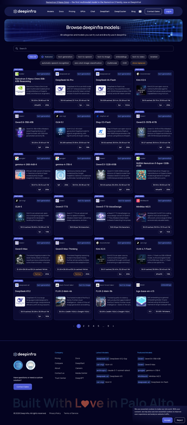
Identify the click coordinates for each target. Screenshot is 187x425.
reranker (154, 56)
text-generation (65, 56)
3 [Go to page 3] (88, 326)
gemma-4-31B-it (148, 370)
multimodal (112, 63)
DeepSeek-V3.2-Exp (111, 359)
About (57, 368)
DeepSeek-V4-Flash (152, 382)
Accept (167, 420)
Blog (133, 11)
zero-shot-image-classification (88, 63)
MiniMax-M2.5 (149, 376)
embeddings (121, 56)
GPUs (82, 11)
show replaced (138, 63)
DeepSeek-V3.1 (109, 376)
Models (50, 11)
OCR (125, 63)
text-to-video (138, 56)
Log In (168, 11)
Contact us (59, 373)
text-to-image (104, 56)
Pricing (72, 11)
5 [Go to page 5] (98, 326)
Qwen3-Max (146, 364)
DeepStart (104, 11)
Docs (61, 11)
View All (32, 56)
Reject (180, 420)
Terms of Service (71, 413)
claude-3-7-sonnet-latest (113, 370)
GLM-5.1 (104, 382)
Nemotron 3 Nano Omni (57, 2)
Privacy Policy (55, 413)
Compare (59, 363)
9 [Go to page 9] (108, 326)
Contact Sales (153, 11)
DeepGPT (79, 378)
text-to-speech (85, 56)
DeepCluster (120, 11)
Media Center (81, 373)
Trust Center (60, 378)
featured (46, 56)
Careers (78, 368)
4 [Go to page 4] (93, 326)
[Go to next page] (113, 326)
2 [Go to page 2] (84, 326)
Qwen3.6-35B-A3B (148, 359)
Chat (93, 11)
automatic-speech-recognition (55, 63)
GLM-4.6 (104, 364)
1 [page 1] (79, 326)
